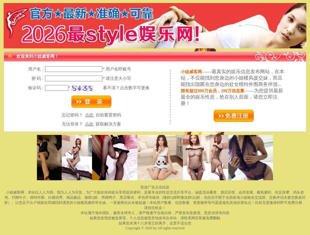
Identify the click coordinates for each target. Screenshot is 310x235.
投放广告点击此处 (155, 187)
